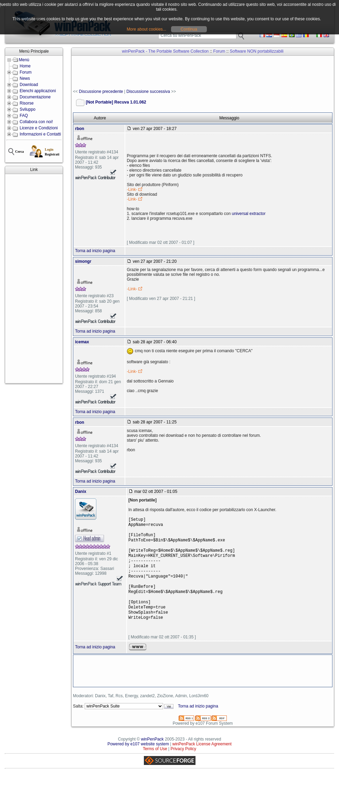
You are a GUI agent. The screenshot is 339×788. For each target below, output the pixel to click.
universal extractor (249, 213)
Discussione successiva (148, 91)
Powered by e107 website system (138, 757)
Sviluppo (27, 109)
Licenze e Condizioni (39, 128)
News (25, 78)
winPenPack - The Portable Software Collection (165, 51)
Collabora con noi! (36, 121)
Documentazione (35, 97)
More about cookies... (146, 29)
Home (25, 66)
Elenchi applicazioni (38, 90)
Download (29, 84)
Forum (26, 72)
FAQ (24, 115)
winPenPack (152, 753)
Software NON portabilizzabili (257, 51)
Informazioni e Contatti (40, 134)
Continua (189, 29)
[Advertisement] (34, 278)
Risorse (27, 103)
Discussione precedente (101, 91)
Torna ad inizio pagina (95, 250)
